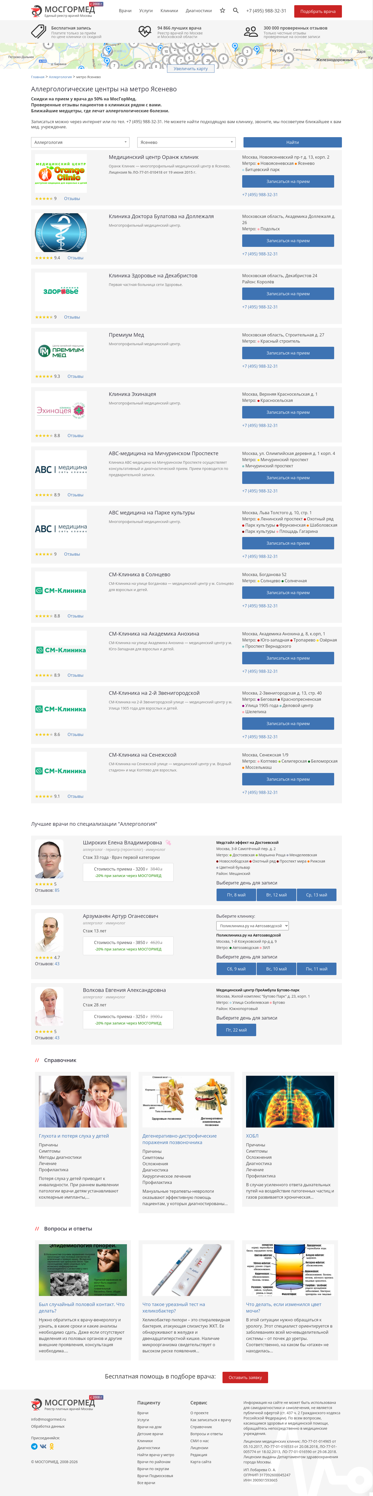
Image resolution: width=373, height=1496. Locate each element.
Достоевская (242, 854)
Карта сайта (200, 1461)
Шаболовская (322, 525)
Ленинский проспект (280, 519)
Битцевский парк (261, 169)
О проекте (199, 1412)
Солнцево (269, 581)
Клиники (145, 1440)
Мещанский (239, 873)
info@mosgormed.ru (48, 1419)
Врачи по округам (153, 1468)
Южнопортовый (243, 1008)
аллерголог (93, 849)
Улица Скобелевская (249, 1002)
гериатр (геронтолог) (125, 849)
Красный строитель (278, 341)
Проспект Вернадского (266, 646)
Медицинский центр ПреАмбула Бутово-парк (257, 989)
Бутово (277, 1002)
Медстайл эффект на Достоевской (247, 842)
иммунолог (156, 849)
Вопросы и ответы (206, 1433)
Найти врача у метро (155, 1454)
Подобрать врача (318, 11)
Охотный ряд (319, 519)
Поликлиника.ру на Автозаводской (248, 935)
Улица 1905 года (260, 705)
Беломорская (323, 761)
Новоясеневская (275, 163)
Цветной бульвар (233, 867)
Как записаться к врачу (210, 1419)
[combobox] (80, 142)
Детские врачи (150, 1433)
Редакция (198, 1454)
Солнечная (294, 581)
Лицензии (199, 1447)
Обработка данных (47, 1426)
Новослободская (232, 861)
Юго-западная (273, 640)
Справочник (201, 1426)
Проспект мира (291, 861)
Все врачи (146, 1482)
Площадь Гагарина (297, 531)
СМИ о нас (199, 1440)
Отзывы (72, 198)
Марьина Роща (270, 854)
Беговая (267, 699)
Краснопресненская (299, 699)
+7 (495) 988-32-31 (266, 11)
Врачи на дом (149, 1426)
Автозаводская (244, 947)
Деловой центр (296, 705)
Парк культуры (258, 525)
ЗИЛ (265, 947)
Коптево (267, 761)
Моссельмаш (257, 767)
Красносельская (275, 400)
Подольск (268, 229)
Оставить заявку (245, 1377)
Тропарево (302, 640)
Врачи (142, 1412)
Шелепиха (254, 711)
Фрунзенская (291, 525)
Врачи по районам (153, 1461)
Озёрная (327, 640)
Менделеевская (301, 854)
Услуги (143, 1419)
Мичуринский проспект (283, 459)
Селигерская (292, 761)
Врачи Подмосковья (155, 1475)
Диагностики (199, 10)
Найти (292, 142)
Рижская (316, 861)
